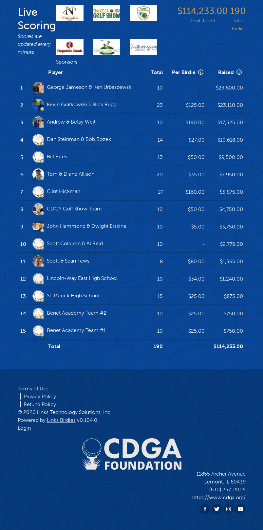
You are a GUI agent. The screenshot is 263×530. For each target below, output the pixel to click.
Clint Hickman (56, 192)
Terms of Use (33, 388)
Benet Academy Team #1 (69, 331)
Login (24, 427)
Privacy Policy (40, 396)
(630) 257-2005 (227, 489)
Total (157, 72)
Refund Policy (40, 404)
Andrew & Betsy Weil (63, 122)
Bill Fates (49, 157)
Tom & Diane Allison (63, 174)
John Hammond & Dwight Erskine (79, 226)
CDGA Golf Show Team (67, 209)
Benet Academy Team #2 (69, 313)
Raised (230, 72)
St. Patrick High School (66, 296)
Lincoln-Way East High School (75, 279)
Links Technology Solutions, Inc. (74, 412)
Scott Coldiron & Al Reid (67, 244)
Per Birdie (188, 72)
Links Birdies (61, 420)
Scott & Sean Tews (60, 261)
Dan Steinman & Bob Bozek (71, 140)
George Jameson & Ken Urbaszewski (82, 87)
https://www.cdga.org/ (219, 497)
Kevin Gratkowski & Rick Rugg (74, 105)
